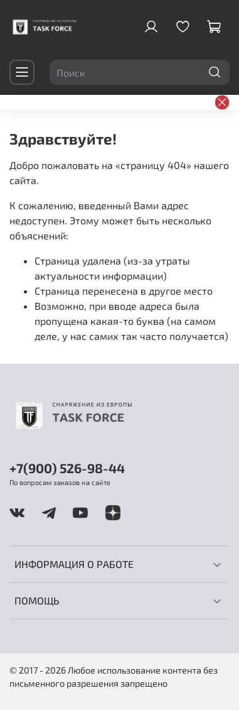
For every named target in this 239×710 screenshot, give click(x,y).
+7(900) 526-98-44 (67, 468)
